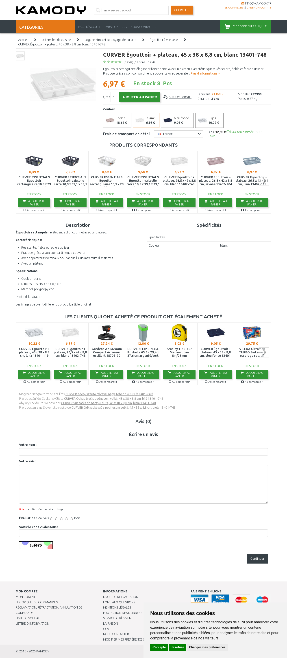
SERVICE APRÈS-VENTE (119, 618)
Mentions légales (117, 607)
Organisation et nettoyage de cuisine (110, 40)
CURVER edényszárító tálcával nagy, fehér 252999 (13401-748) (109, 394)
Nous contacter (116, 634)
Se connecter (235, 7)
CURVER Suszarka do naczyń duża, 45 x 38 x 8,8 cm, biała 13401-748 (108, 403)
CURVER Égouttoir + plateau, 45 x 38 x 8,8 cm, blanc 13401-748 (61, 44)
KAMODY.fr (44, 651)
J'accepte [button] (159, 647)
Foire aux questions (119, 602)
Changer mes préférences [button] (207, 647)
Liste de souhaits (29, 618)
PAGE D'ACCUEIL (89, 27)
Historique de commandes (37, 602)
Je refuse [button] (177, 647)
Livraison (110, 623)
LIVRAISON (111, 27)
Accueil (23, 40)
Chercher (181, 10)
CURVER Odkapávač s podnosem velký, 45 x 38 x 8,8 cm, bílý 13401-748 (113, 398)
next (264, 181)
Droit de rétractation (120, 597)
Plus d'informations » (205, 73)
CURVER (218, 94)
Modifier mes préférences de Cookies (132, 639)
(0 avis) (128, 62)
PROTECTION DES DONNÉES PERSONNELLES (134, 613)
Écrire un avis (146, 62)
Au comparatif (180, 97)
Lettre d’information (32, 623)
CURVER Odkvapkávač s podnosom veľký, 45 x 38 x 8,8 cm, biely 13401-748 (124, 407)
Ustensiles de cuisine (56, 40)
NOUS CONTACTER (143, 27)
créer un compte (259, 7)
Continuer (257, 558)
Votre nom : (28, 444)
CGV (125, 27)
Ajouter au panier (34, 202)
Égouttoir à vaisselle (164, 40)
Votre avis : (27, 461)
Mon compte (26, 597)
